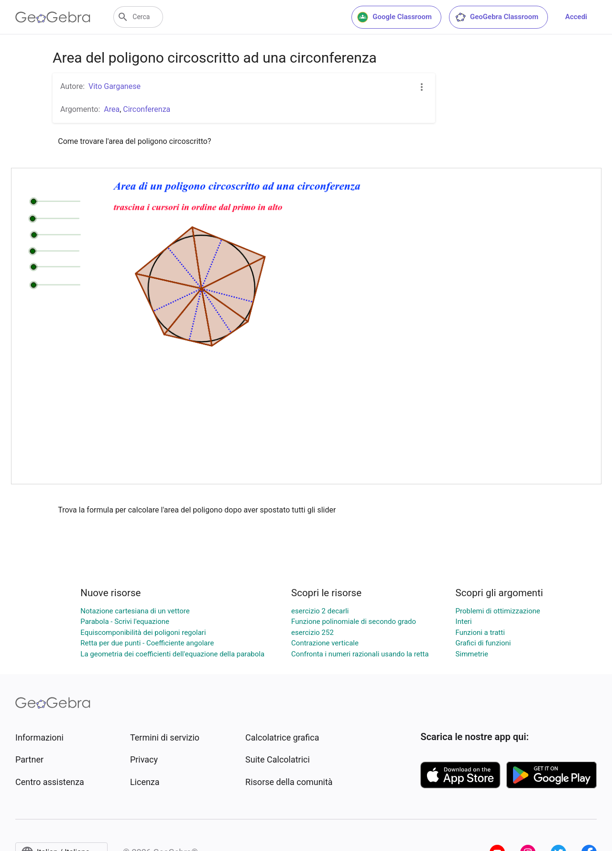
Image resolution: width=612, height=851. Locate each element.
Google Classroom (394, 17)
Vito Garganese (114, 86)
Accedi (576, 16)
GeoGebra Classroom (496, 17)
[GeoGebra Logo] (52, 17)
